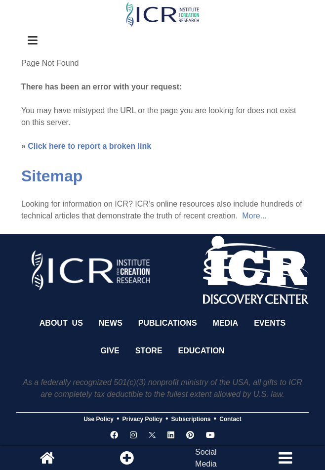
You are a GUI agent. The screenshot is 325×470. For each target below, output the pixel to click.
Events (269, 323)
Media (226, 323)
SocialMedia (206, 458)
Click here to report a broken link (89, 146)
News (110, 323)
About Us (61, 323)
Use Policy (98, 419)
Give (110, 350)
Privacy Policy (142, 419)
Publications (167, 323)
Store (148, 350)
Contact (230, 419)
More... (254, 216)
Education (201, 350)
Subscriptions (191, 419)
